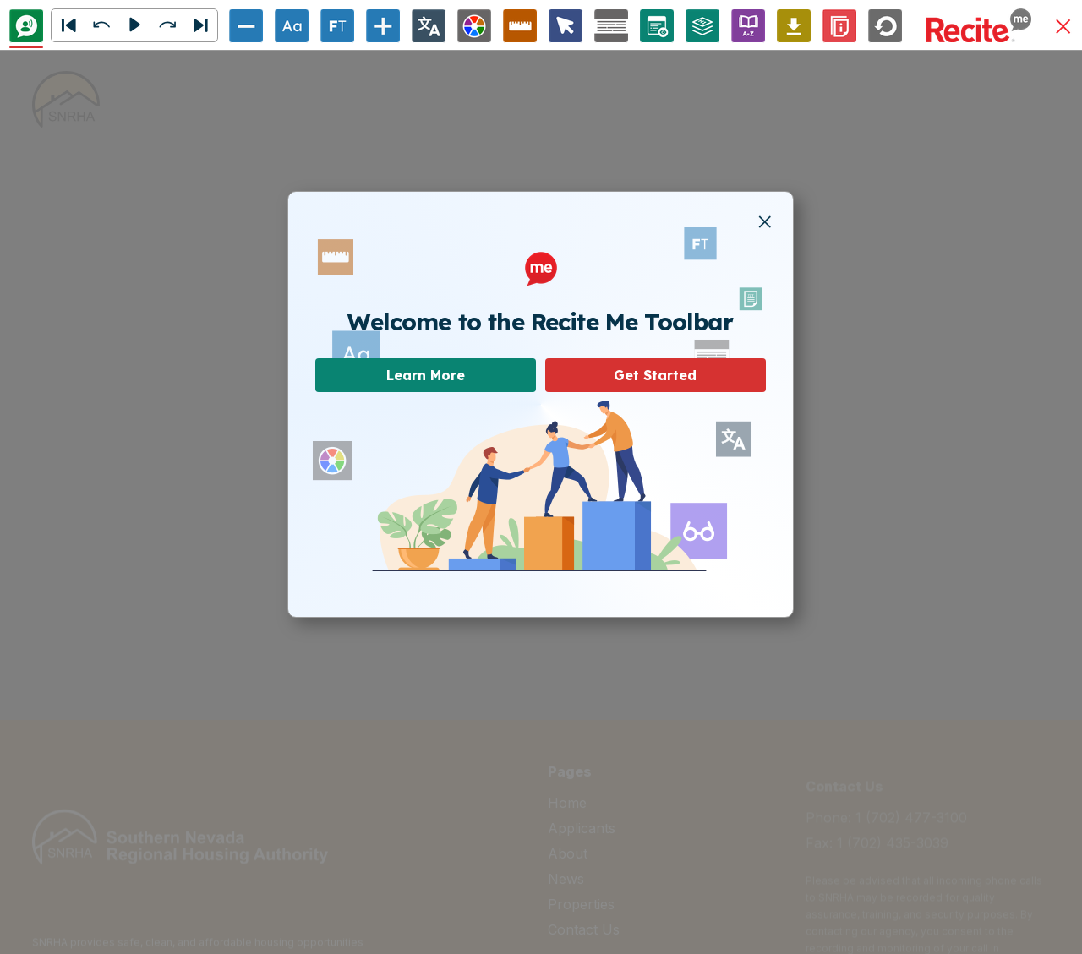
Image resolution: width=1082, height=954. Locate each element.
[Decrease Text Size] (246, 25)
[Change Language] (428, 25)
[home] (66, 99)
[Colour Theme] (474, 25)
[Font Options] (291, 25)
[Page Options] (657, 25)
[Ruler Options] (520, 25)
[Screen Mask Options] (611, 25)
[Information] (839, 25)
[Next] (200, 25)
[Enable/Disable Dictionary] (748, 25)
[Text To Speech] (26, 25)
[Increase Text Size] (383, 25)
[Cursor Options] (565, 25)
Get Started (655, 375)
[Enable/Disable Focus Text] (337, 25)
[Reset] (885, 25)
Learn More (425, 375)
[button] (1063, 27)
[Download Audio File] (794, 25)
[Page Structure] (702, 25)
